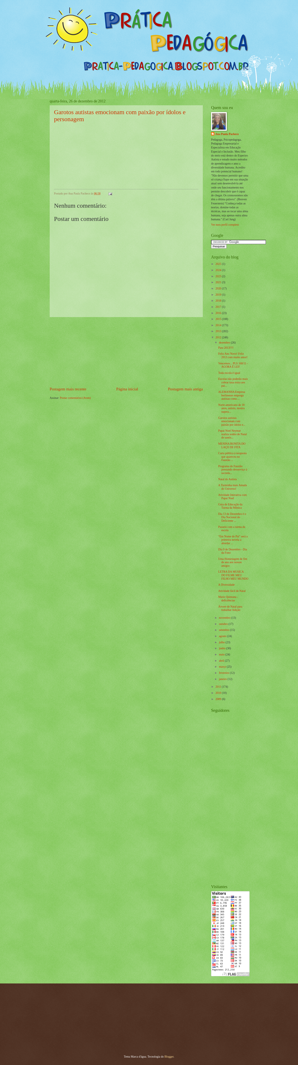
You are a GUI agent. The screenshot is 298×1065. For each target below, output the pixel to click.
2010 (218, 692)
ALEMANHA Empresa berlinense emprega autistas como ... (231, 395)
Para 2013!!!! (225, 347)
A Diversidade (226, 584)
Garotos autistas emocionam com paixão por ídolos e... (231, 421)
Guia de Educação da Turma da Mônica (230, 506)
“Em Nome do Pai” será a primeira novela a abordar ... (233, 540)
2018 (218, 300)
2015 (218, 319)
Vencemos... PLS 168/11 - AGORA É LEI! (233, 365)
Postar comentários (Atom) (75, 397)
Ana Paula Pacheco (227, 134)
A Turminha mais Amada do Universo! (232, 487)
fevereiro (224, 672)
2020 (218, 288)
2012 (218, 337)
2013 (218, 331)
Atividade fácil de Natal (231, 590)
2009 (218, 699)
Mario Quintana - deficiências (228, 598)
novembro (225, 617)
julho (222, 642)
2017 (218, 306)
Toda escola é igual (229, 372)
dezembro (225, 342)
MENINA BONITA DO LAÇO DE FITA (231, 445)
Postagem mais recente (68, 389)
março (223, 666)
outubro (223, 623)
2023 (218, 276)
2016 (218, 313)
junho (222, 648)
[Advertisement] (126, 352)
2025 (218, 263)
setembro (224, 629)
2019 (218, 294)
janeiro (223, 679)
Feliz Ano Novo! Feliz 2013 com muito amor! (233, 355)
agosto (223, 636)
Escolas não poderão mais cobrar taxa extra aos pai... (233, 382)
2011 (218, 686)
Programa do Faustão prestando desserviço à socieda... (232, 470)
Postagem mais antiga (185, 389)
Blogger (169, 1056)
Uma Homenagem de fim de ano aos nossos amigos (232, 562)
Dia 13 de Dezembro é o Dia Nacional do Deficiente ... (232, 517)
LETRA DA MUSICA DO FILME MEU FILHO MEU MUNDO (233, 575)
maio (222, 654)
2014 (218, 325)
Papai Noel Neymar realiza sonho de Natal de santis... (232, 434)
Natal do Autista (227, 479)
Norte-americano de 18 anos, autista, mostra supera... (231, 408)
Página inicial (127, 389)
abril (222, 660)
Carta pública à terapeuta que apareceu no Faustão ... (232, 457)
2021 (218, 282)
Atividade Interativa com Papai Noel (232, 496)
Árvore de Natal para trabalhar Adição (230, 608)
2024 (218, 270)
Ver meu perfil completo (225, 224)
